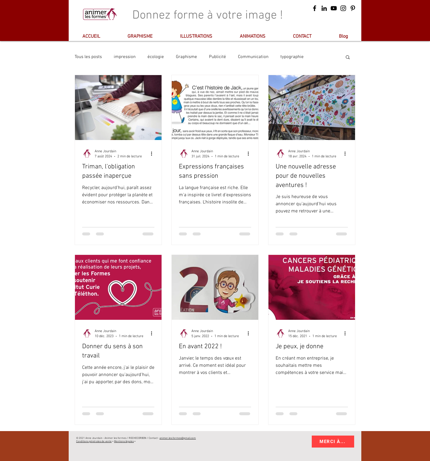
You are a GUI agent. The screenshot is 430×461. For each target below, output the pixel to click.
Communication (253, 57)
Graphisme (186, 57)
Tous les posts (88, 57)
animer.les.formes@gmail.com (177, 438)
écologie (156, 57)
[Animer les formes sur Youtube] (333, 8)
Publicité (217, 57)
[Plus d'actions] (153, 153)
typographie (292, 57)
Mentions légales (124, 441)
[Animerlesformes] (324, 8)
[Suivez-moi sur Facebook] (314, 8)
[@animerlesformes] (353, 8)
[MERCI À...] (333, 442)
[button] (348, 57)
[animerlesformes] (343, 8)
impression (125, 57)
